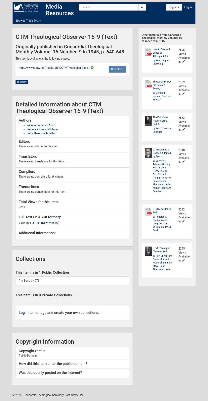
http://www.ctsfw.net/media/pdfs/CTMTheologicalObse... (55, 67)
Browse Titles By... (28, 20)
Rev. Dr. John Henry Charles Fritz (160, 171)
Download (117, 69)
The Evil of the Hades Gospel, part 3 (160, 121)
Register (174, 7)
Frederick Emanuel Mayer (42, 129)
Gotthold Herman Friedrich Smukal (162, 96)
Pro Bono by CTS (29, 280)
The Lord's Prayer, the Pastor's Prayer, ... (162, 85)
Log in (188, 7)
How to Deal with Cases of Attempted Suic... (162, 53)
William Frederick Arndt (41, 125)
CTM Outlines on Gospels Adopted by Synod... (162, 153)
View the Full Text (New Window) (39, 222)
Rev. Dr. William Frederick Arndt (162, 227)
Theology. (22, 82)
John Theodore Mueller (41, 133)
